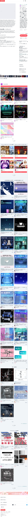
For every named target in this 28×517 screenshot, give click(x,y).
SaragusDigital (5, 84)
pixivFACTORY (20, 60)
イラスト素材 (25, 4)
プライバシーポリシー (22, 70)
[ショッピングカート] (25, 1)
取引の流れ (21, 64)
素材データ (21, 4)
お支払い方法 (21, 66)
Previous (1, 11)
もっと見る (14, 176)
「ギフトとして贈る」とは (23, 43)
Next (14, 11)
